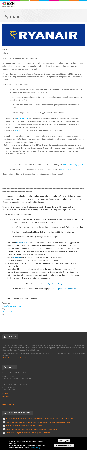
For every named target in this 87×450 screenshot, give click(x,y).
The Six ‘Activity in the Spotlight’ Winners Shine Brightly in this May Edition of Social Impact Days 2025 (39, 418)
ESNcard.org (22, 118)
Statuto (5, 393)
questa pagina (65, 169)
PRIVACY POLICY (8, 404)
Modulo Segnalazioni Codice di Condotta (16, 358)
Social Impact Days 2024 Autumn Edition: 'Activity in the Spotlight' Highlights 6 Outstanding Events (37, 422)
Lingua (5, 49)
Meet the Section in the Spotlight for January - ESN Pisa (23, 426)
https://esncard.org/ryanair (73, 165)
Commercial (7, 312)
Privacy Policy (35, 448)
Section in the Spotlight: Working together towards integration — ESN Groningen (31, 429)
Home (5, 11)
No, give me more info (64, 445)
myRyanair (19, 130)
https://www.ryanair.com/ (11, 306)
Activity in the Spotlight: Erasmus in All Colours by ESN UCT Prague (27, 433)
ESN (70, 345)
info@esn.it (6, 397)
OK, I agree (64, 441)
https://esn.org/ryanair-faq (66, 289)
